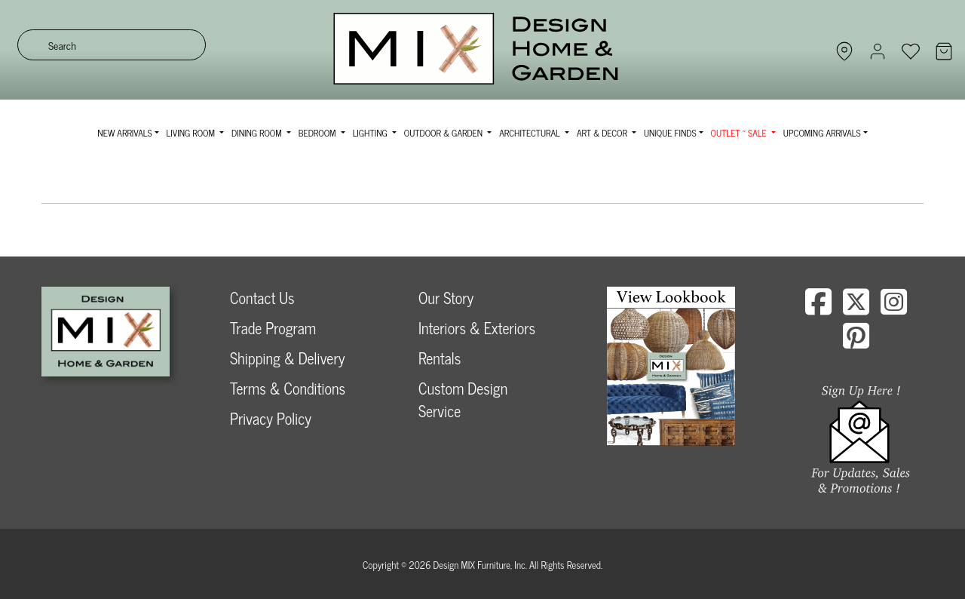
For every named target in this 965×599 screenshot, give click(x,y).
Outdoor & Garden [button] (444, 132)
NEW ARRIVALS (124, 132)
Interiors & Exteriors (476, 327)
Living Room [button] (192, 132)
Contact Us (262, 297)
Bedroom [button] (319, 132)
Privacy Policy (270, 418)
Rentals (439, 358)
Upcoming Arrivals (822, 132)
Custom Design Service (462, 399)
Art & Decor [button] (603, 132)
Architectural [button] (530, 132)
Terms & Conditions (287, 388)
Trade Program (273, 327)
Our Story (445, 297)
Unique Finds (670, 132)
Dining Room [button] (257, 132)
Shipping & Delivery (287, 358)
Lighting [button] (371, 132)
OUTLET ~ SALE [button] (740, 132)
